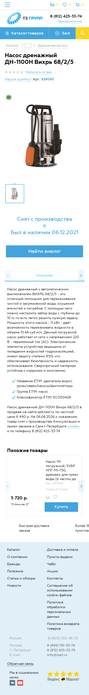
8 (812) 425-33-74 (66, 16)
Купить (61, 506)
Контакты (55, 578)
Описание (44, 275)
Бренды (13, 564)
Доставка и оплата (62, 550)
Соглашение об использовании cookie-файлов (60, 590)
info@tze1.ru (57, 655)
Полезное (15, 571)
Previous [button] (8, 275)
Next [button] (81, 275)
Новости (14, 586)
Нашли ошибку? (18, 79)
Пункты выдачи (60, 557)
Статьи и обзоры (21, 578)
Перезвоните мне (69, 21)
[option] (44, 136)
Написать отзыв (38, 72)
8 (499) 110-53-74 (61, 645)
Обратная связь (20, 664)
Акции (52, 571)
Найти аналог (44, 251)
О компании (17, 557)
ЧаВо (51, 564)
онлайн (73, 426)
